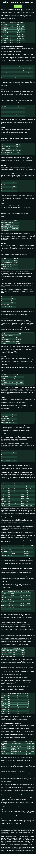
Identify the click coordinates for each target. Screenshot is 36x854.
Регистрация (18, 6)
